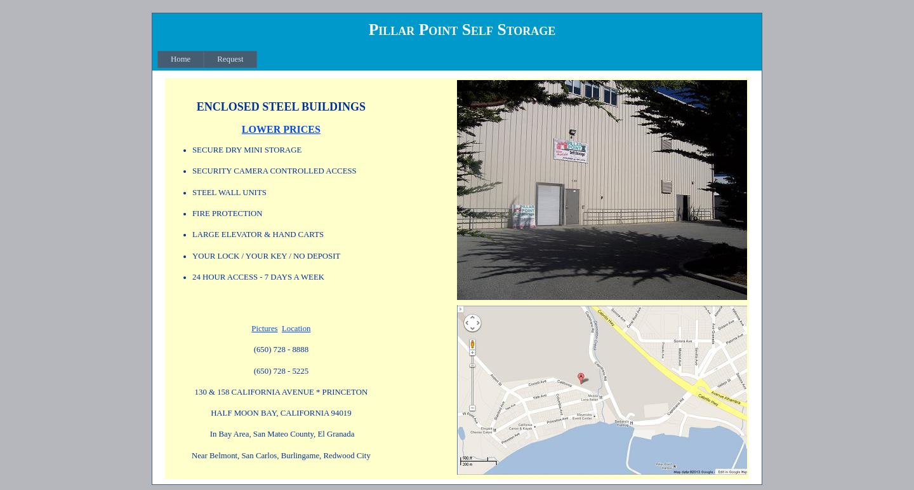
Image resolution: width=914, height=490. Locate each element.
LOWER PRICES (281, 129)
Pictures (264, 328)
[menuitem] (180, 59)
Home (180, 59)
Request (230, 59)
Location (296, 328)
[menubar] (207, 59)
